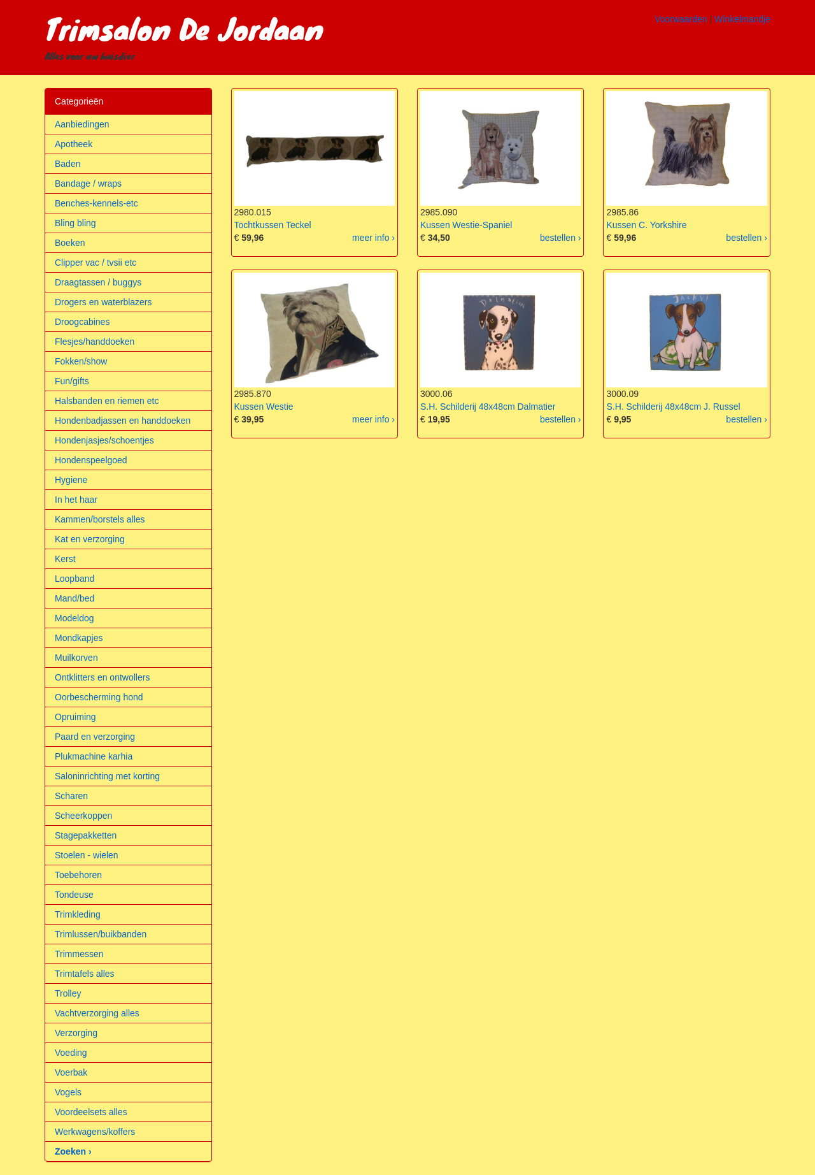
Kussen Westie (264, 406)
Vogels (68, 1092)
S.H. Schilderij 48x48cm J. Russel (673, 406)
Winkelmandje (742, 19)
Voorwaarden (681, 19)
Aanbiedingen (82, 124)
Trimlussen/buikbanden (100, 934)
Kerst (65, 559)
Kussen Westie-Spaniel (466, 225)
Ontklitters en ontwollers (102, 677)
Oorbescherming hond (99, 697)
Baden (67, 164)
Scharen (71, 796)
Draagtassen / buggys (98, 282)
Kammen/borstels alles (100, 519)
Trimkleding (78, 914)
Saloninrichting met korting (107, 776)
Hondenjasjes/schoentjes (104, 440)
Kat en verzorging (90, 539)
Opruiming (75, 717)
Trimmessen (79, 954)
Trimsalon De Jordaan (184, 28)
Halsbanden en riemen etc (107, 401)
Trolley (68, 993)
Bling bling (75, 223)
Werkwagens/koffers (95, 1132)
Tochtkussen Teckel (272, 225)
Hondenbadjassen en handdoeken (122, 420)
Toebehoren (78, 875)
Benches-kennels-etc (96, 203)
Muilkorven (76, 657)
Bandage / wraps (88, 183)
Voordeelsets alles (91, 1112)
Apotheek (73, 144)
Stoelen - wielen (86, 855)
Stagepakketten (86, 835)
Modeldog (74, 618)
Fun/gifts (72, 381)
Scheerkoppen (83, 816)
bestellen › (560, 238)
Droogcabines (82, 322)
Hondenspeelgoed (91, 460)
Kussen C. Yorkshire (646, 225)
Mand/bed (74, 598)
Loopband (74, 578)
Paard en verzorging (95, 737)
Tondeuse (74, 895)
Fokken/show (81, 361)
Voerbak (71, 1072)
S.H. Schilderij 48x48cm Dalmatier (487, 406)
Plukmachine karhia (93, 756)
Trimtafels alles (85, 974)
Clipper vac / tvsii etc (95, 262)
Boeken (70, 243)
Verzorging (76, 1033)
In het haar (76, 499)
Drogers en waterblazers (103, 302)
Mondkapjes (79, 638)
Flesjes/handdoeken (94, 341)
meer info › (373, 238)
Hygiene (71, 480)
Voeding (71, 1053)
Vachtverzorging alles (97, 1013)
